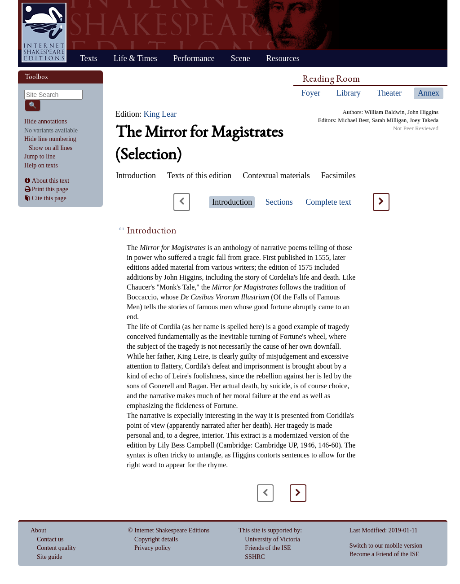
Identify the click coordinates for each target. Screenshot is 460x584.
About (38, 530)
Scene (240, 58)
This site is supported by (269, 530)
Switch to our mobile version (386, 545)
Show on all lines (50, 148)
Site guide (49, 556)
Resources (283, 58)
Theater (389, 92)
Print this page (50, 189)
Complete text (328, 202)
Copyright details (156, 539)
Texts (88, 58)
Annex (428, 92)
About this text (50, 180)
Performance (194, 58)
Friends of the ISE (268, 547)
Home (44, 32)
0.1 (121, 229)
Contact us (50, 539)
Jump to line (39, 156)
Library (348, 92)
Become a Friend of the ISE (384, 554)
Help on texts (41, 165)
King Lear (160, 114)
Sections (279, 202)
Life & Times (135, 58)
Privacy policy (152, 547)
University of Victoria (272, 539)
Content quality (56, 547)
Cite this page (49, 198)
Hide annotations (45, 121)
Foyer (310, 92)
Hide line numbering (50, 139)
